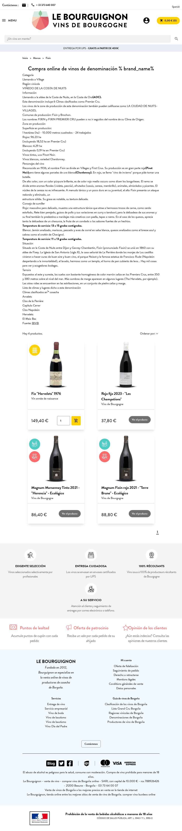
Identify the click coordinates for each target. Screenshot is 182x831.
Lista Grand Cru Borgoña (126, 708)
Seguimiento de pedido (126, 670)
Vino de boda (56, 713)
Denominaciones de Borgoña (126, 717)
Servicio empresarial (56, 708)
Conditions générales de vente (126, 684)
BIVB (35, 323)
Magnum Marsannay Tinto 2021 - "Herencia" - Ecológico (55, 490)
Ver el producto (140, 420)
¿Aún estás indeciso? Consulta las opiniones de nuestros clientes (147, 638)
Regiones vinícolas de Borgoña (126, 713)
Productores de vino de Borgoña (126, 722)
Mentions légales (126, 679)
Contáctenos (91, 744)
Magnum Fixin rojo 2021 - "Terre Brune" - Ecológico (124, 490)
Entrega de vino (56, 704)
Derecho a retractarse (126, 675)
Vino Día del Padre (56, 726)
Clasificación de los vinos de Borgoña (126, 704)
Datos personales (126, 688)
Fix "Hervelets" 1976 (46, 393)
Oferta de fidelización (126, 666)
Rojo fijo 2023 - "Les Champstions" (116, 396)
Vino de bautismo (56, 717)
